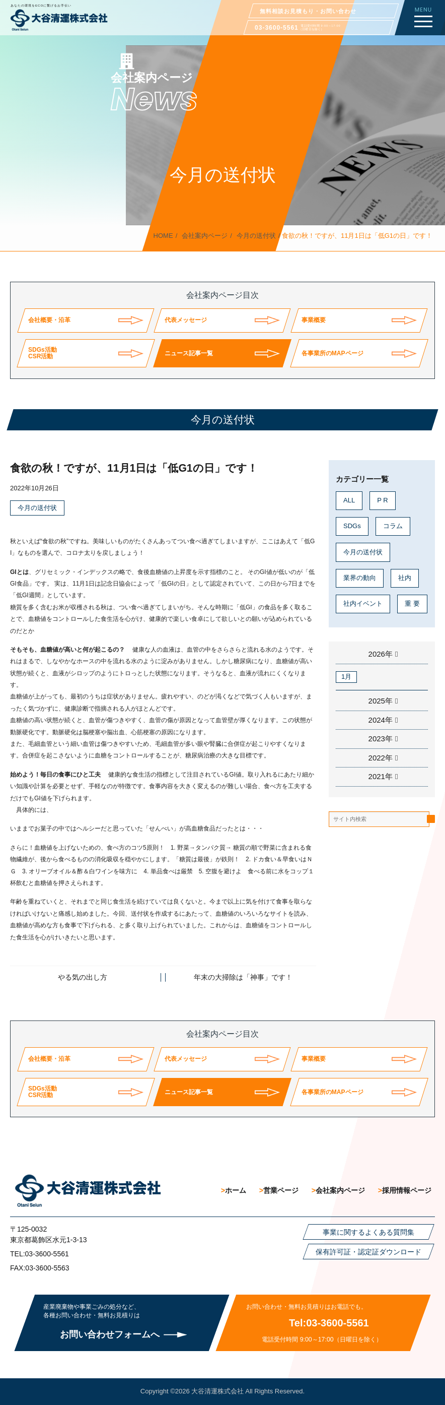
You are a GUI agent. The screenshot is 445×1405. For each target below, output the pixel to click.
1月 (346, 676)
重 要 (412, 603)
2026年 (380, 654)
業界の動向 (359, 578)
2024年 (380, 720)
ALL (349, 500)
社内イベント (363, 603)
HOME (163, 235)
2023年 (380, 738)
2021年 (380, 776)
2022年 (380, 757)
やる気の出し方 (82, 977)
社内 (404, 578)
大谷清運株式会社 (217, 1391)
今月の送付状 (256, 235)
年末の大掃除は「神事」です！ (243, 977)
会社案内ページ (205, 235)
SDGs (352, 526)
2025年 (380, 700)
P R (382, 500)
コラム (393, 526)
